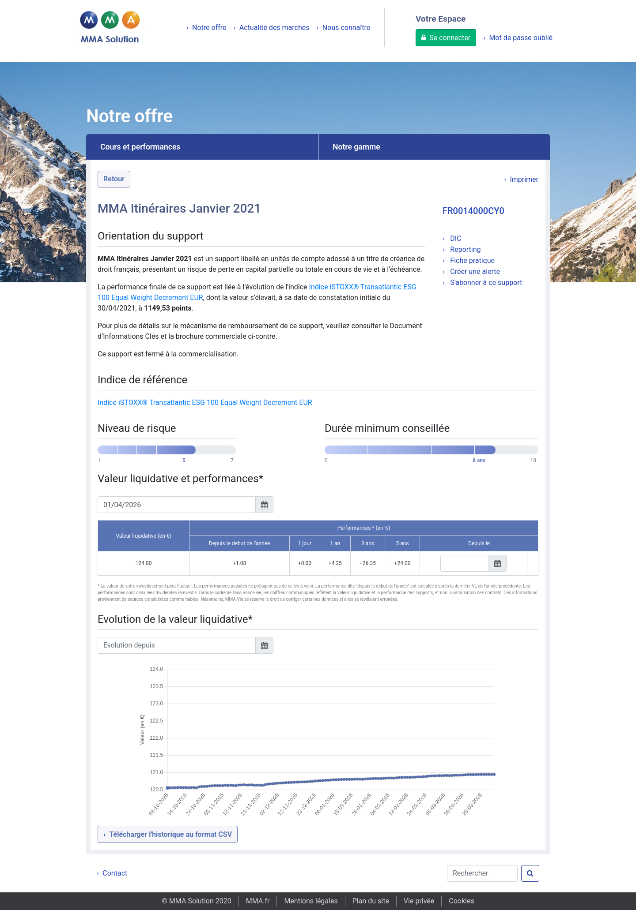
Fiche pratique (471, 260)
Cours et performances (140, 146)
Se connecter (449, 38)
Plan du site (370, 901)
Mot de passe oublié (521, 38)
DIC (454, 238)
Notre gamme (356, 146)
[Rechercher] (482, 873)
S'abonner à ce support (485, 282)
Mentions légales (310, 901)
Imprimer (524, 179)
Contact (114, 873)
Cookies (461, 901)
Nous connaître (346, 27)
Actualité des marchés (274, 27)
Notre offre (209, 27)
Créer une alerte (474, 271)
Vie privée (419, 901)
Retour (114, 179)
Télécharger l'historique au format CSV (170, 834)
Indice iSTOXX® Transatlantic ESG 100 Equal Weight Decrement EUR (205, 402)
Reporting (464, 249)
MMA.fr (258, 901)
